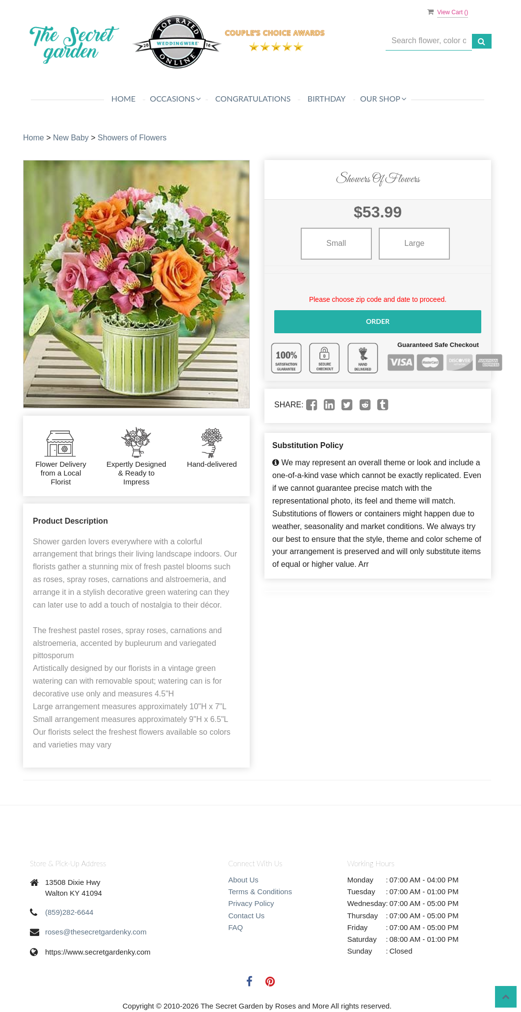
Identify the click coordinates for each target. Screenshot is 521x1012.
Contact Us (246, 915)
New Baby (71, 137)
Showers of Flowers (132, 137)
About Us (243, 880)
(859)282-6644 (69, 912)
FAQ (235, 927)
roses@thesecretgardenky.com (96, 932)
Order (378, 321)
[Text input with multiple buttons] (429, 41)
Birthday (327, 98)
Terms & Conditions (260, 891)
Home (123, 98)
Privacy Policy (251, 903)
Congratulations (253, 98)
